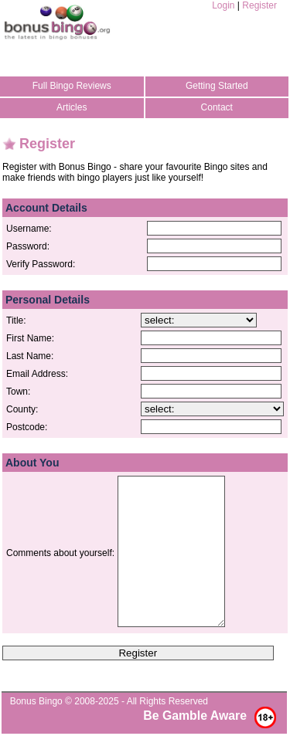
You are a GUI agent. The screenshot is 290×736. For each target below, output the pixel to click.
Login (223, 5)
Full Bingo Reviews (71, 85)
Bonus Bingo (36, 701)
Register (259, 5)
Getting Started (217, 85)
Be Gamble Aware (195, 715)
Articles (71, 107)
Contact (217, 107)
